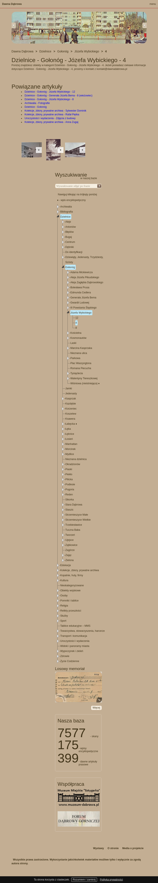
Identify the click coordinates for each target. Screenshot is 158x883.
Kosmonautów (78, 337)
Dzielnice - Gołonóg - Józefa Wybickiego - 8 (49, 99)
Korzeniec (71, 408)
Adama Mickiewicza (81, 272)
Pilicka (69, 479)
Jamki (68, 388)
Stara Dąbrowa (73, 504)
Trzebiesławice (73, 524)
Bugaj (68, 236)
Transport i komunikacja (73, 635)
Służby (64, 615)
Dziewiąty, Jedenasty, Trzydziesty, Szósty (84, 260)
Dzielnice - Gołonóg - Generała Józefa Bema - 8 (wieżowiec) (58, 95)
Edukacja (65, 565)
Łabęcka (71, 423)
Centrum (70, 242)
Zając (68, 555)
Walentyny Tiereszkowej (83, 378)
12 (77, 317)
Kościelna (75, 332)
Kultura (64, 580)
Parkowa (75, 358)
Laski (73, 343)
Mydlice (69, 454)
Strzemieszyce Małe (76, 514)
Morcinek (70, 449)
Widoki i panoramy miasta (74, 646)
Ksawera (70, 418)
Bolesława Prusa (79, 287)
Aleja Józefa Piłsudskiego (84, 277)
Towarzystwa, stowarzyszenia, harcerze (82, 630)
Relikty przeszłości (70, 610)
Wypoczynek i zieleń (71, 651)
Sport (63, 620)
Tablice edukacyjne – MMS (75, 625)
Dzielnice (65, 216)
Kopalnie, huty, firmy (71, 575)
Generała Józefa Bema (83, 297)
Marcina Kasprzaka (81, 348)
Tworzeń (70, 534)
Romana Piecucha (80, 368)
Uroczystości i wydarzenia (74, 641)
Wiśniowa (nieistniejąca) (85, 383)
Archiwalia (66, 206)
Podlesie (70, 484)
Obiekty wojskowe (70, 590)
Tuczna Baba (72, 529)
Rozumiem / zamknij (84, 879)
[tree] (78, 434)
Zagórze (70, 550)
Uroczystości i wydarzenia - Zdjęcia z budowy (50, 118)
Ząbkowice (71, 545)
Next (144, 25)
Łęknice (69, 433)
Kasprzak (70, 398)
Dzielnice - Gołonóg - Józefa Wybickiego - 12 (50, 91)
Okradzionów (72, 464)
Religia (64, 605)
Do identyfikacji (73, 252)
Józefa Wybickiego (81, 312)
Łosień (69, 439)
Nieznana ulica (78, 353)
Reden (69, 494)
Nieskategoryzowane (72, 585)
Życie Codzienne (69, 661)
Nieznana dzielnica (76, 459)
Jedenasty (71, 393)
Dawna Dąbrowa (12, 4)
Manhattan (71, 444)
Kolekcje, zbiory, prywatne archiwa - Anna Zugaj (51, 122)
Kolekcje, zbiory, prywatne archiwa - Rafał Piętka (52, 114)
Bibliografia (66, 211)
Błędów (69, 231)
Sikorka (69, 499)
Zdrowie (64, 656)
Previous (14, 25)
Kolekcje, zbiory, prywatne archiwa (79, 570)
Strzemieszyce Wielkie (78, 519)
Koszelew (70, 413)
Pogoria (69, 489)
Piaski (68, 469)
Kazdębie (70, 403)
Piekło (68, 474)
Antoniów (70, 226)
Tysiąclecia (76, 373)
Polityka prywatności (111, 879)
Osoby (64, 595)
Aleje (68, 221)
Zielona (69, 560)
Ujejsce (69, 540)
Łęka (68, 428)
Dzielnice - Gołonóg (36, 106)
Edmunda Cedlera (80, 292)
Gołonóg (70, 267)
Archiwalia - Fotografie (37, 103)
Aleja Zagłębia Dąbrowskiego (86, 282)
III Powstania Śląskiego (83, 307)
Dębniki (69, 247)
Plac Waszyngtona (80, 363)
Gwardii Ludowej (79, 302)
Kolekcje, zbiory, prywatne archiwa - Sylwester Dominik (55, 110)
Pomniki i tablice (69, 600)
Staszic (69, 509)
